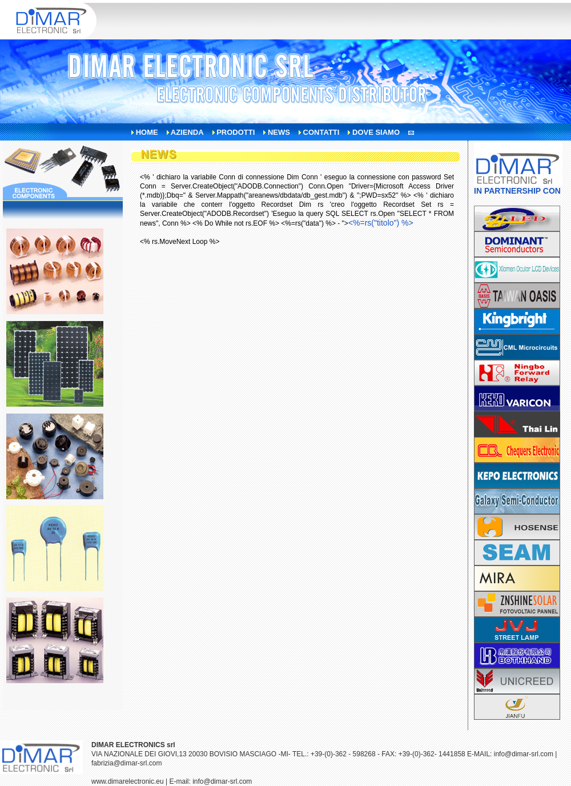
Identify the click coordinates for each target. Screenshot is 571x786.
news (279, 132)
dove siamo (376, 132)
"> (377, 223)
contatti (321, 132)
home (147, 132)
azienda (187, 132)
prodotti (235, 132)
